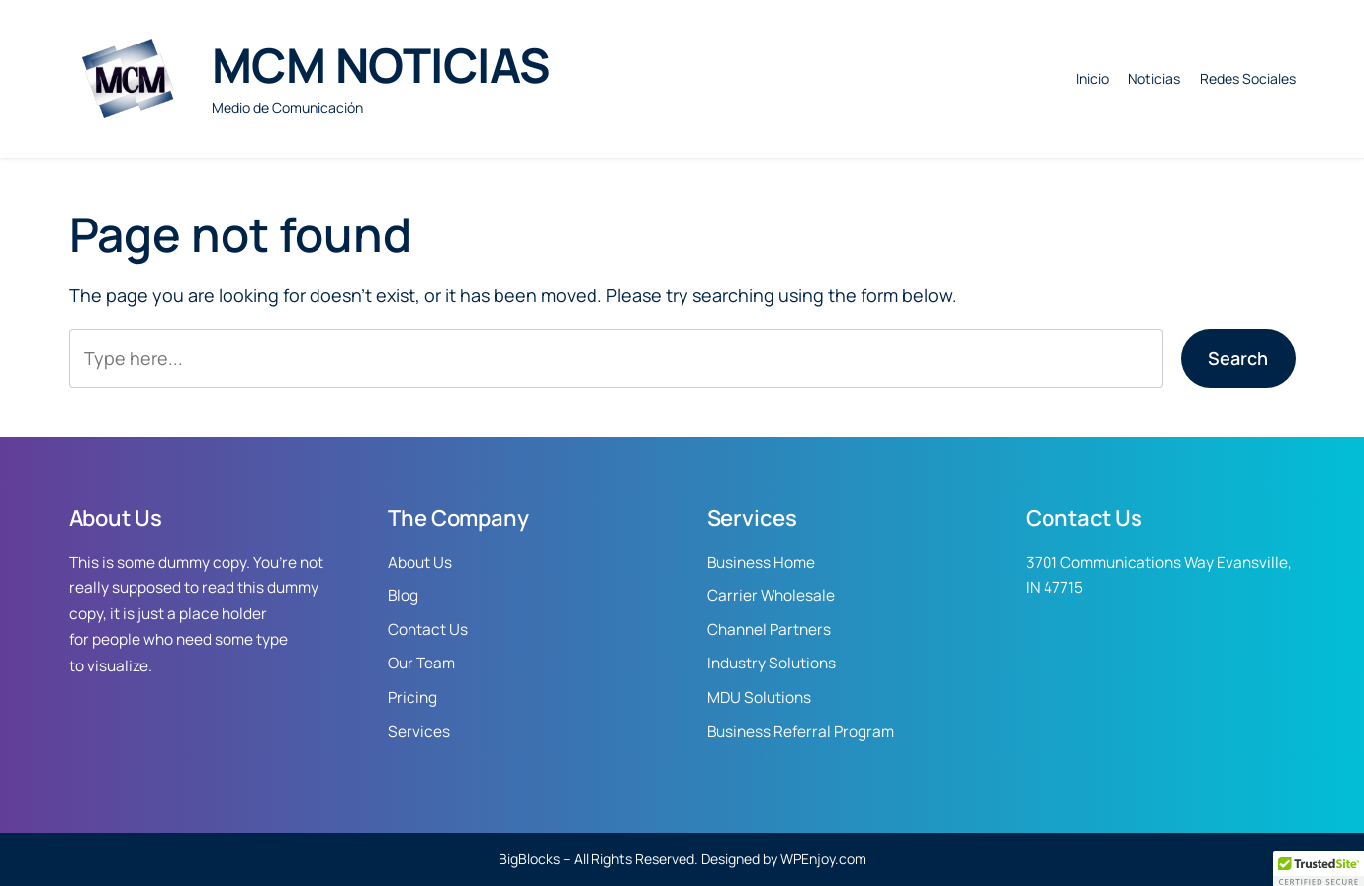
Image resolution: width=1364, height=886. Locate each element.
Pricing (412, 697)
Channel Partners (769, 629)
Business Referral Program (800, 731)
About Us (420, 562)
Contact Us (428, 629)
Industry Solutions (771, 663)
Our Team (421, 663)
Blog (403, 595)
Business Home (761, 562)
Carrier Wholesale (771, 595)
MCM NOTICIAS (381, 65)
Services (419, 731)
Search (1238, 358)
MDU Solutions (759, 697)
